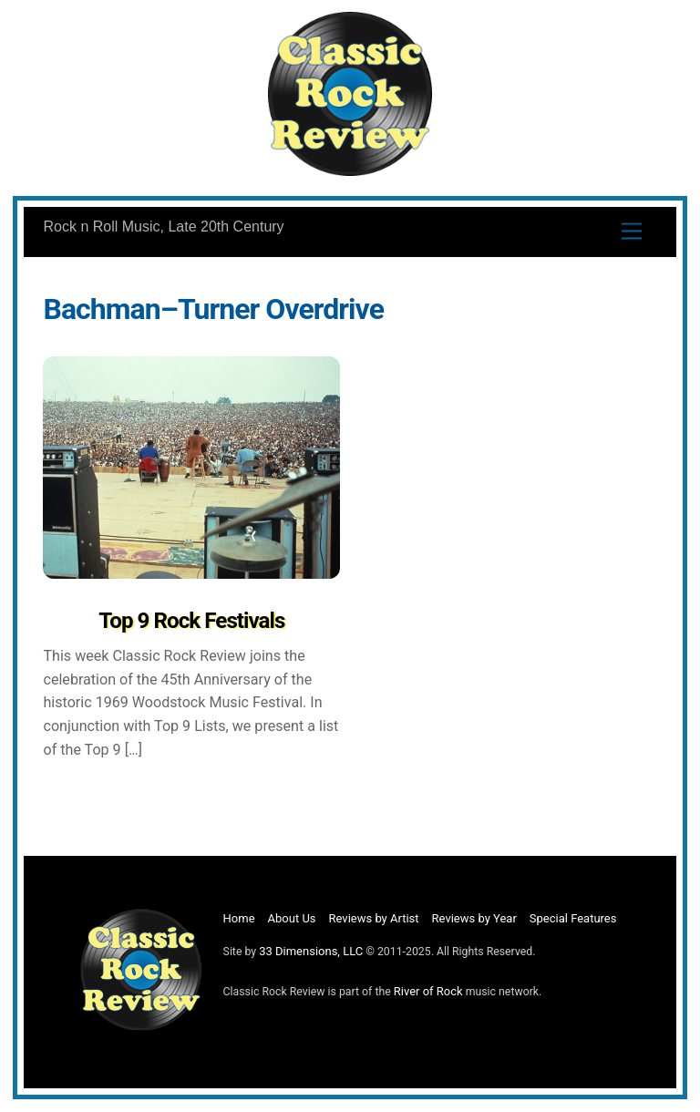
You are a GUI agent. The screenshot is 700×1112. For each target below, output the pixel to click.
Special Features (573, 918)
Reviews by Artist (374, 918)
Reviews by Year (474, 918)
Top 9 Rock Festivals (191, 620)
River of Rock (428, 991)
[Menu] (631, 231)
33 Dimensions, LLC (311, 951)
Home (239, 918)
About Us (292, 918)
